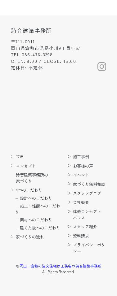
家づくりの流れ (30, 237)
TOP (19, 156)
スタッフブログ (87, 193)
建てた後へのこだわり (40, 228)
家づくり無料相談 (89, 184)
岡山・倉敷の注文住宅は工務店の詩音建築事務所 (60, 265)
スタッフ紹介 (85, 226)
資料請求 (81, 236)
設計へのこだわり (36, 198)
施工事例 (81, 156)
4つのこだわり (29, 190)
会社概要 (81, 202)
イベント (81, 175)
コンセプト (26, 166)
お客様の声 (83, 166)
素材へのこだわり (36, 220)
